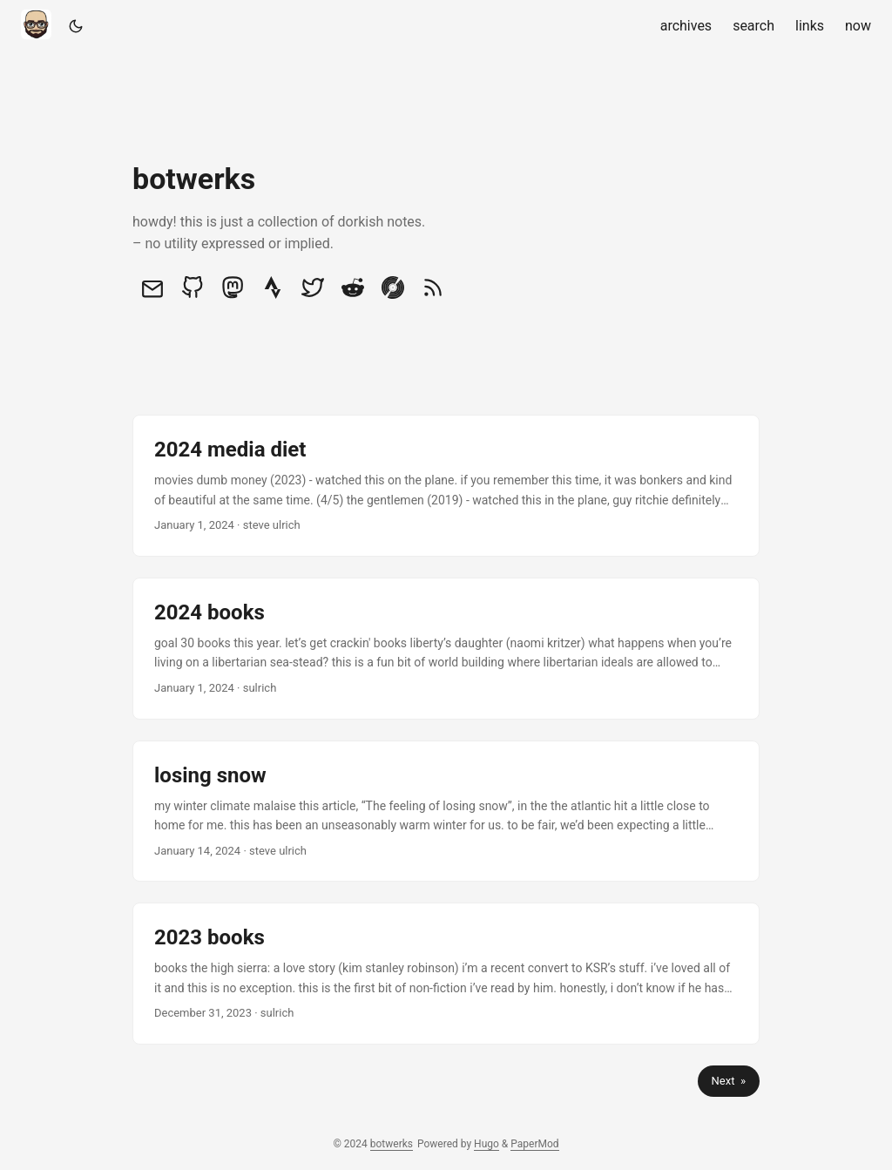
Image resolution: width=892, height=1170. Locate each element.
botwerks (391, 1144)
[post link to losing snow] (446, 811)
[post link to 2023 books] (446, 973)
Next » (729, 1080)
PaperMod (534, 1144)
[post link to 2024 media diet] (446, 486)
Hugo (486, 1144)
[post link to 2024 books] (446, 648)
